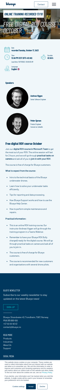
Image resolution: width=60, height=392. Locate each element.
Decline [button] (42, 387)
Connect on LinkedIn (36, 127)
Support (7, 348)
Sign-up (11, 307)
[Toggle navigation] (54, 4)
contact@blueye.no (12, 327)
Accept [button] (30, 387)
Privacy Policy (47, 372)
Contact (41, 4)
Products (7, 338)
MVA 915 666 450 (10, 320)
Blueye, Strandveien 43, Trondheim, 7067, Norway (25, 317)
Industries (8, 341)
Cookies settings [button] (18, 387)
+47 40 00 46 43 (10, 323)
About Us (7, 345)
